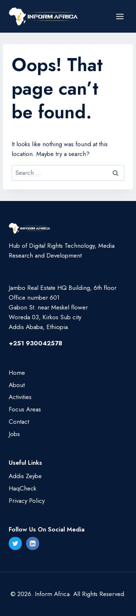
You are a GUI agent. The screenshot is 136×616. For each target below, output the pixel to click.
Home (17, 372)
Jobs (14, 434)
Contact (19, 421)
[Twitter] (15, 543)
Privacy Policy (27, 500)
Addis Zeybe (25, 476)
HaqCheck (22, 488)
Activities (20, 397)
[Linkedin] (32, 543)
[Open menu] (119, 16)
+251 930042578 (35, 343)
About (17, 385)
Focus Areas (25, 409)
